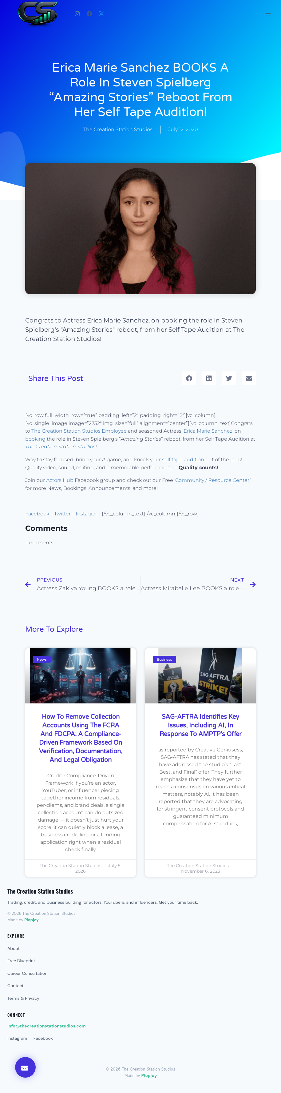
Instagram (89, 514)
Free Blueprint (21, 960)
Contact (15, 985)
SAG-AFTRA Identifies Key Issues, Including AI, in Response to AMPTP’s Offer (201, 725)
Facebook (37, 514)
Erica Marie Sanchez (208, 431)
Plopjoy (31, 920)
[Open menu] (268, 13)
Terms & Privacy (23, 998)
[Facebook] (89, 13)
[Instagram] (77, 13)
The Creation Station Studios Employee (79, 431)
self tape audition (183, 459)
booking (35, 439)
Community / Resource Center (212, 480)
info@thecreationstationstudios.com (46, 1026)
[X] (101, 13)
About (13, 948)
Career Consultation (27, 973)
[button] (189, 378)
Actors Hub (59, 480)
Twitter (62, 514)
